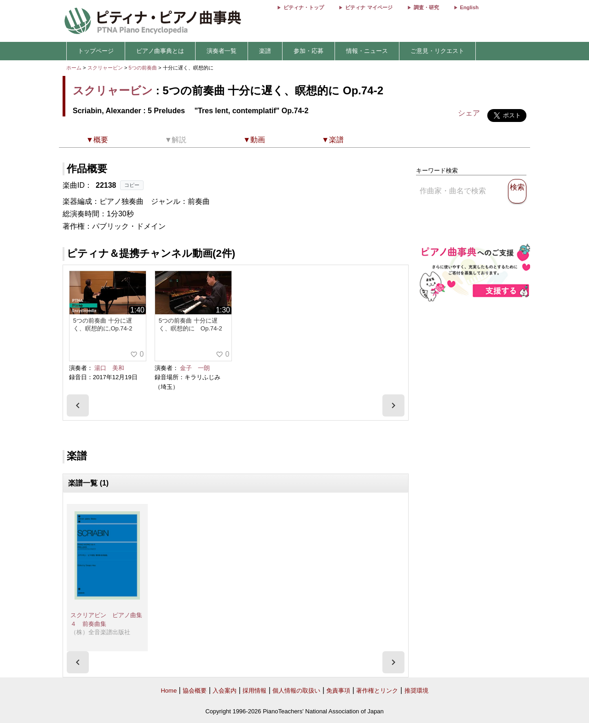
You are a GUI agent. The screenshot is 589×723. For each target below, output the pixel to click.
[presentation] (78, 405)
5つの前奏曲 (143, 67)
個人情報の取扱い (296, 690)
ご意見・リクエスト (437, 50)
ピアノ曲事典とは (160, 50)
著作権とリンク (377, 690)
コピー (131, 185)
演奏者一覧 (222, 50)
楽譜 (265, 50)
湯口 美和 (109, 367)
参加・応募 (308, 50)
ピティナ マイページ (368, 7)
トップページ (96, 50)
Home (169, 690)
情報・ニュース (367, 50)
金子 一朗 (195, 367)
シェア (469, 113)
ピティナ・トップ (303, 7)
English (469, 7)
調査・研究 (426, 7)
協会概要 (195, 690)
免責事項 (338, 690)
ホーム (73, 67)
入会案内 (225, 690)
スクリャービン (105, 67)
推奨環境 (416, 690)
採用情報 (254, 690)
